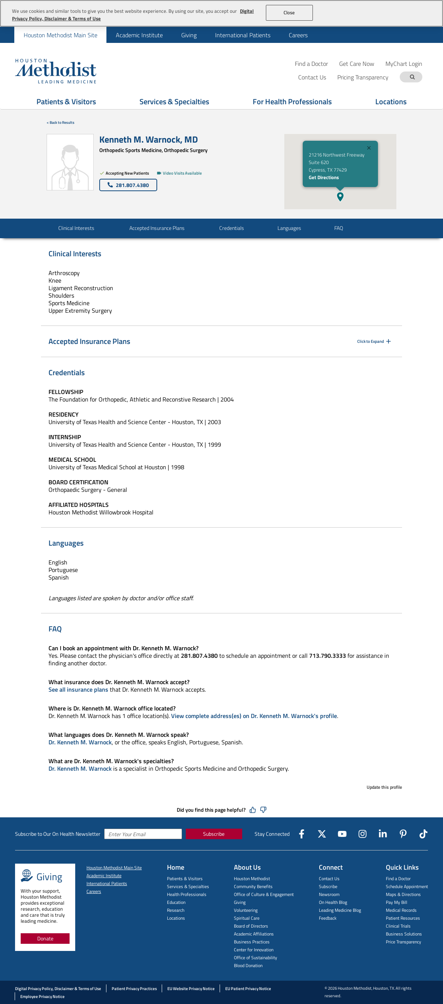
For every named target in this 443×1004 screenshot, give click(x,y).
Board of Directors (251, 925)
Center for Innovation (253, 949)
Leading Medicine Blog (340, 910)
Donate (45, 938)
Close (289, 12)
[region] (221, 13)
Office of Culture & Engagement (264, 894)
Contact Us (329, 878)
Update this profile (384, 787)
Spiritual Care (246, 918)
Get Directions (324, 177)
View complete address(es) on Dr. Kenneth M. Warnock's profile (254, 715)
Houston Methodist (252, 878)
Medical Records (401, 910)
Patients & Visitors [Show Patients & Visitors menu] (66, 101)
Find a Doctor (311, 63)
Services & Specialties (188, 886)
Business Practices (252, 941)
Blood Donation (248, 965)
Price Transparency (403, 941)
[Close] (369, 149)
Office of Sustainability (255, 957)
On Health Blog (333, 902)
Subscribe (214, 834)
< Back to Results (60, 122)
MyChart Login (403, 63)
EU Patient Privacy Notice (248, 989)
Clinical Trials (398, 925)
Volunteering (246, 910)
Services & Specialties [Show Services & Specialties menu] (174, 101)
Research (175, 910)
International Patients (242, 35)
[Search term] (412, 77)
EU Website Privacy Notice (191, 989)
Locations (176, 918)
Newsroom (329, 894)
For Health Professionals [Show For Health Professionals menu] (292, 101)
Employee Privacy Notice (42, 996)
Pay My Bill (396, 902)
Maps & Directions (403, 894)
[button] (340, 196)
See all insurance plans (78, 689)
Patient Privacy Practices (134, 989)
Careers (298, 35)
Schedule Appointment (407, 886)
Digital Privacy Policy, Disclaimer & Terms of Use (58, 989)
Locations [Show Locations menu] (391, 101)
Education (176, 902)
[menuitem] (60, 35)
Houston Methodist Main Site (60, 35)
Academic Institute (139, 35)
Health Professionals (186, 894)
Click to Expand (374, 341)
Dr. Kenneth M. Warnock (80, 742)
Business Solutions (404, 933)
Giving (189, 35)
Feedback (328, 918)
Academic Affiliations (254, 933)
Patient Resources (403, 918)
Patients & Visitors (185, 878)
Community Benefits (253, 886)
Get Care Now (356, 63)
